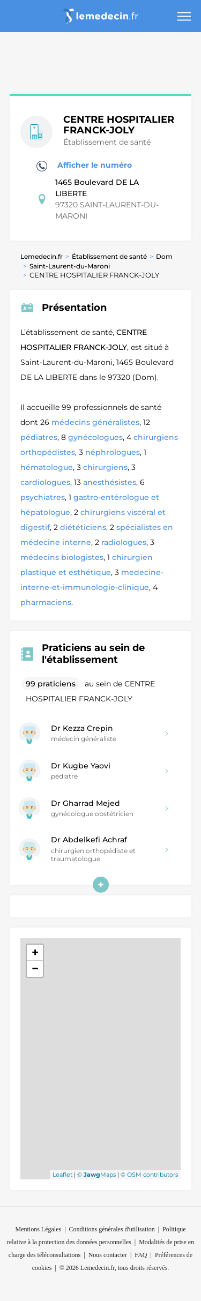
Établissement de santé (109, 256)
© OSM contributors (149, 1174)
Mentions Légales (39, 1229)
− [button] (35, 968)
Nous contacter (107, 1255)
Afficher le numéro (84, 165)
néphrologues (112, 452)
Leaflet (62, 1174)
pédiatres (38, 437)
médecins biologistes (61, 557)
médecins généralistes (95, 422)
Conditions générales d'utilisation (112, 1229)
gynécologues (95, 437)
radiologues (123, 542)
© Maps (96, 1174)
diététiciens (83, 527)
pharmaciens (45, 602)
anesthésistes (109, 482)
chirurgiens (105, 467)
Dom (164, 256)
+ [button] (35, 952)
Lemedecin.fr (41, 256)
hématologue (46, 467)
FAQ (141, 1255)
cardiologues (45, 482)
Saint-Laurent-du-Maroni (69, 266)
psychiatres (42, 497)
